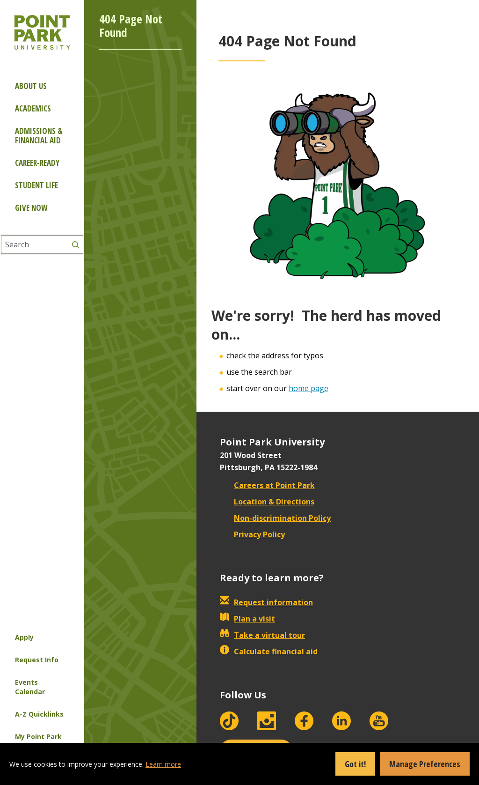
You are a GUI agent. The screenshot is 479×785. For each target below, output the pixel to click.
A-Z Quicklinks (39, 714)
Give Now (31, 207)
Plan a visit (247, 619)
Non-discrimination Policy (275, 518)
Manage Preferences (424, 764)
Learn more (163, 764)
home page (308, 388)
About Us (31, 86)
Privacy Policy (252, 534)
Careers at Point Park (267, 485)
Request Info (36, 659)
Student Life (36, 185)
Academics (33, 108)
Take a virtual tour (262, 635)
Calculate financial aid (269, 651)
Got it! (355, 764)
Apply (24, 637)
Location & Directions (267, 501)
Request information (266, 602)
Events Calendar (30, 687)
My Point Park (38, 736)
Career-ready (37, 162)
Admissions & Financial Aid (39, 136)
